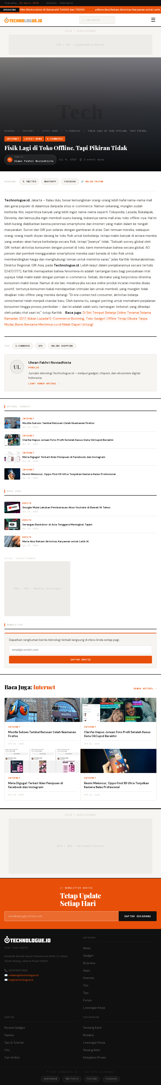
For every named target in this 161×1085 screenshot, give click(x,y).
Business (89, 963)
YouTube (92, 1078)
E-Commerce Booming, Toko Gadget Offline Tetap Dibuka (93, 318)
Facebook (70, 181)
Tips (86, 993)
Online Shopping (62, 345)
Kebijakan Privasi (94, 1057)
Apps (86, 970)
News (87, 948)
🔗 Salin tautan (92, 181)
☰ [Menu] (153, 20)
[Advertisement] (80, 96)
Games (9, 1035)
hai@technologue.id (20, 980)
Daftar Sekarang (137, 916)
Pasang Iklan (91, 1050)
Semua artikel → (145, 688)
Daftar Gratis (81, 659)
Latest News (50, 131)
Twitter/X (72, 1078)
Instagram (50, 1078)
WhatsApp (50, 181)
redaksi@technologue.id (23, 975)
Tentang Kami (92, 1028)
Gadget (88, 955)
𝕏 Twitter (29, 181)
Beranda (9, 131)
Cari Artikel (12, 1057)
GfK (40, 345)
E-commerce (23, 345)
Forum (87, 1000)
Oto (85, 985)
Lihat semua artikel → (44, 383)
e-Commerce (73, 131)
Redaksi (88, 1035)
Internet (28, 131)
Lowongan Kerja (94, 1008)
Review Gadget (14, 1028)
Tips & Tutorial (13, 1042)
